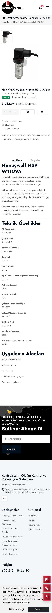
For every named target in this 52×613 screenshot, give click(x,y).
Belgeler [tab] (35, 160)
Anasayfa (5, 22)
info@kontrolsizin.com (15, 484)
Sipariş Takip (34, 524)
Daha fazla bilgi (16, 609)
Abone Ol (11, 449)
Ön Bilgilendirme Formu (13, 515)
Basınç (25, 93)
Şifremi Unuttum (35, 529)
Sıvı (32, 93)
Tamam (38, 609)
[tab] (7, 37)
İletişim (32, 520)
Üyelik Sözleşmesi (10, 554)
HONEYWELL (18, 121)
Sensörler (15, 93)
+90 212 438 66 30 (15, 570)
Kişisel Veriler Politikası (13, 536)
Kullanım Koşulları (10, 549)
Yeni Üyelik (33, 515)
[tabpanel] (25, 63)
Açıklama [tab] (17, 160)
